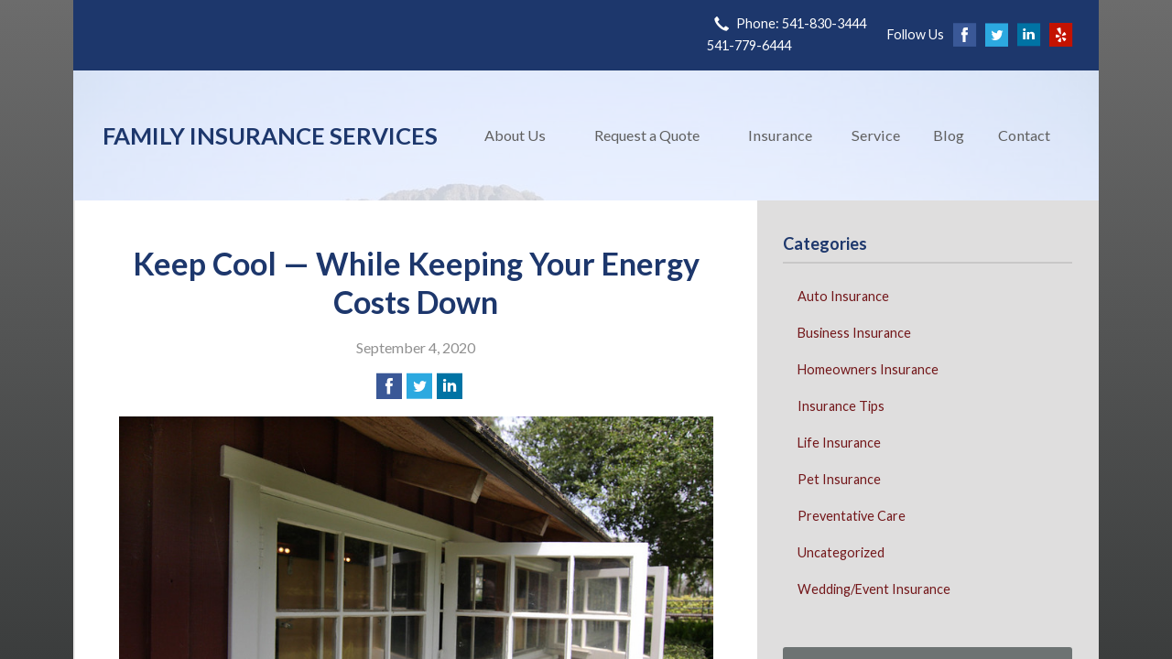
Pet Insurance (839, 479)
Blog (948, 135)
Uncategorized (841, 552)
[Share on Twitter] (419, 386)
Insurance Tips (841, 406)
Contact (1024, 135)
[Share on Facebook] (389, 386)
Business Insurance (854, 332)
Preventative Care (852, 516)
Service (876, 135)
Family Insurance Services (270, 135)
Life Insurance (839, 442)
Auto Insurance (843, 296)
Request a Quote (647, 135)
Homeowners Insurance (868, 369)
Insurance (780, 135)
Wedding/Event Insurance (874, 589)
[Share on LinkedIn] (449, 386)
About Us (515, 135)
